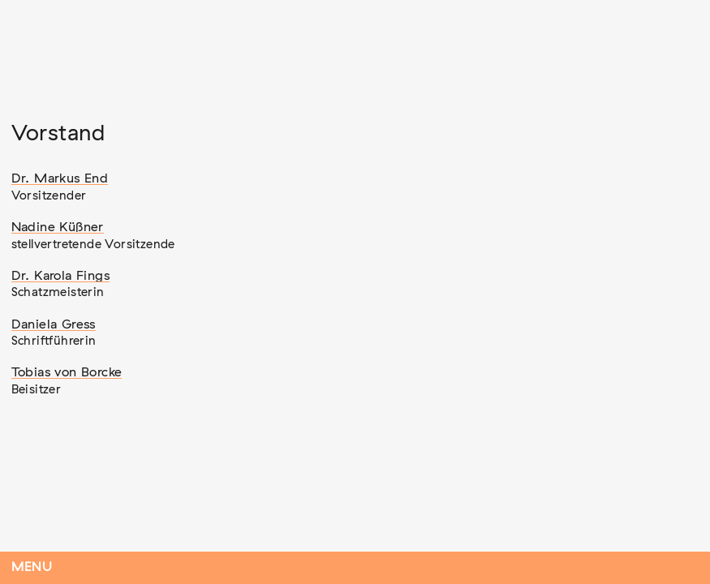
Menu (32, 567)
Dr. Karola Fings (60, 275)
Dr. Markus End (60, 178)
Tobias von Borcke (67, 372)
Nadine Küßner (57, 227)
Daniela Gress (53, 324)
